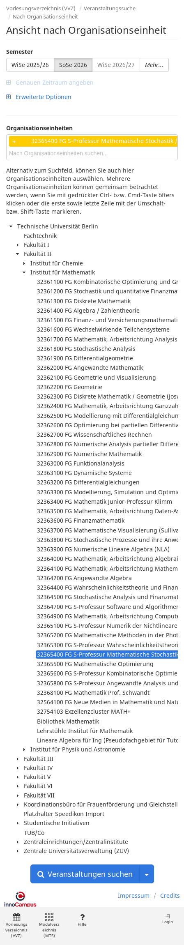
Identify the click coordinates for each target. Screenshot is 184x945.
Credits (170, 895)
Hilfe (81, 920)
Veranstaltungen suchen (85, 874)
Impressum (134, 895)
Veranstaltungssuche (110, 8)
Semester (19, 51)
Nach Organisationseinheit (45, 16)
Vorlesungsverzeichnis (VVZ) (41, 8)
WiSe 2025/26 (30, 65)
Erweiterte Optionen (38, 97)
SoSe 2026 (73, 65)
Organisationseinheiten (39, 128)
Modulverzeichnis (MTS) (49, 925)
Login (167, 918)
